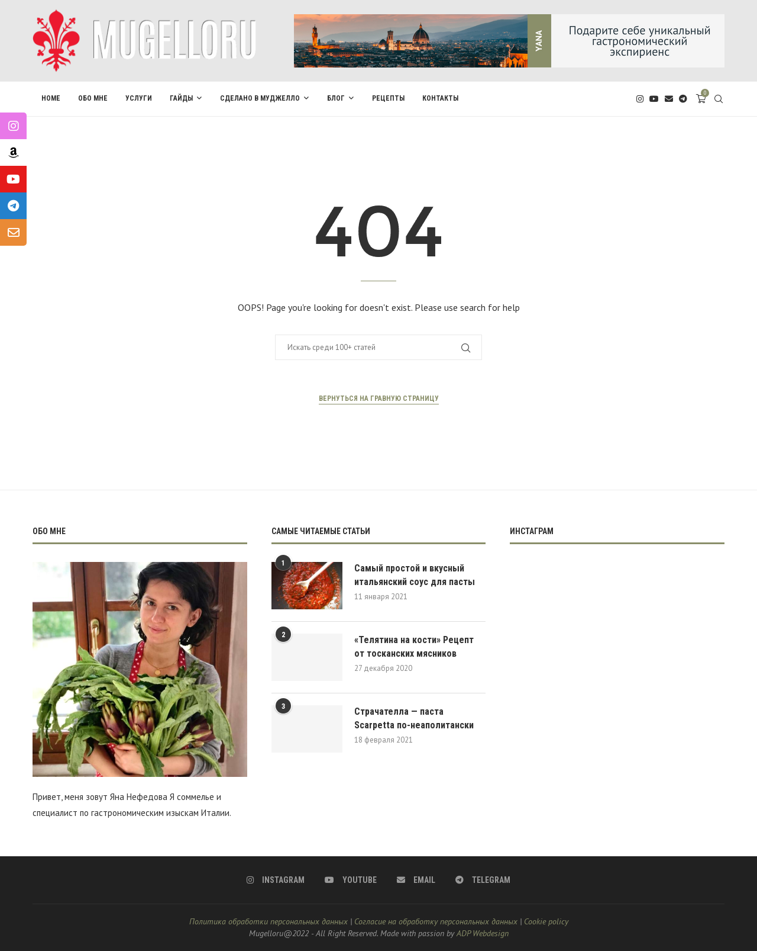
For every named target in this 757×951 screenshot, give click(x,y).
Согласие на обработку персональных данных (435, 921)
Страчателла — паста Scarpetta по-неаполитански (414, 718)
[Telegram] (683, 99)
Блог (336, 98)
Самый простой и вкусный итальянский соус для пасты (414, 575)
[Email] (669, 99)
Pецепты (388, 98)
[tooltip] (13, 126)
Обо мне (93, 98)
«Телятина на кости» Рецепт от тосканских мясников (414, 646)
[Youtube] (654, 99)
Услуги (138, 98)
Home (50, 98)
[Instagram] (639, 99)
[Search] (718, 99)
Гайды (181, 98)
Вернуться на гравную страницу (379, 398)
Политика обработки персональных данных (268, 921)
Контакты (440, 98)
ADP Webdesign (483, 933)
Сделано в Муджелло (260, 98)
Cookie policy (546, 921)
